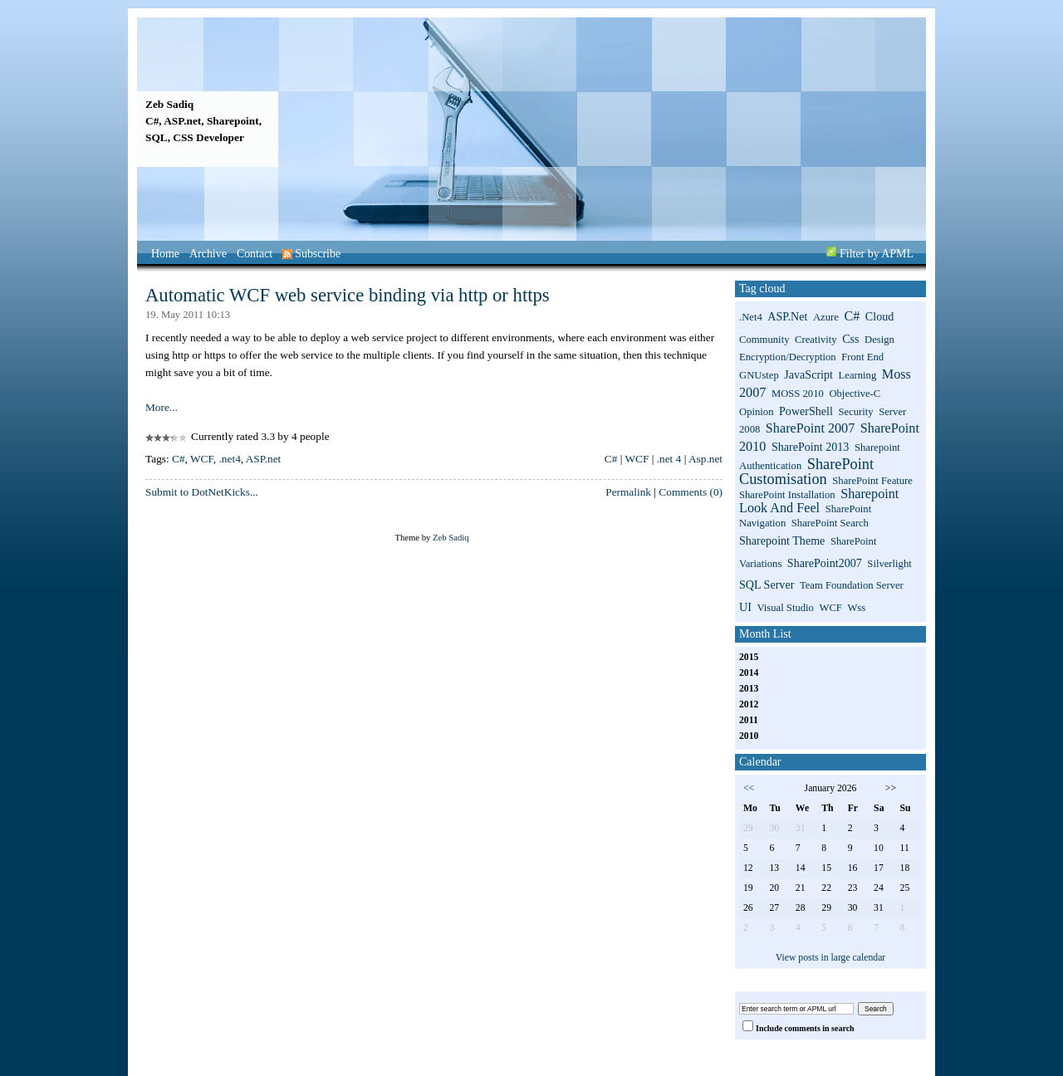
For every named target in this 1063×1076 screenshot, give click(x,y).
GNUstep (759, 375)
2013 (748, 688)
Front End (862, 357)
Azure (826, 317)
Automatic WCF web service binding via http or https (347, 295)
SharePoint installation (787, 495)
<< (748, 788)
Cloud (879, 316)
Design (879, 339)
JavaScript (808, 374)
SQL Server (766, 584)
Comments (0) (691, 492)
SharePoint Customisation (806, 471)
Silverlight (889, 564)
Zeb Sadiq (169, 104)
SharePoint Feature (872, 481)
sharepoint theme (782, 540)
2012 (748, 704)
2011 (748, 720)
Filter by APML (877, 253)
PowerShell (806, 411)
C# (178, 458)
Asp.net (705, 458)
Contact (254, 253)
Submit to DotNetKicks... (201, 492)
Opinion (756, 412)
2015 (748, 657)
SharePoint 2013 (810, 446)
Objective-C (854, 393)
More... (161, 407)
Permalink (628, 492)
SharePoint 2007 (810, 428)
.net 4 (669, 458)
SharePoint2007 (824, 563)
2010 (748, 736)
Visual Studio (785, 608)
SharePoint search (830, 523)
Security (855, 412)
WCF (201, 458)
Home (165, 253)
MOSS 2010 (798, 393)
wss (856, 608)
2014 (748, 673)
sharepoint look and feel (819, 501)
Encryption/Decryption (787, 357)
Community (764, 339)
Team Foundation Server (852, 585)
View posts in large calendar (831, 957)
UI (745, 607)
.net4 (230, 458)
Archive (208, 253)
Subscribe (311, 253)
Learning (858, 375)
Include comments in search (805, 1028)
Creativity (816, 339)
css (850, 338)
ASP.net (264, 458)
